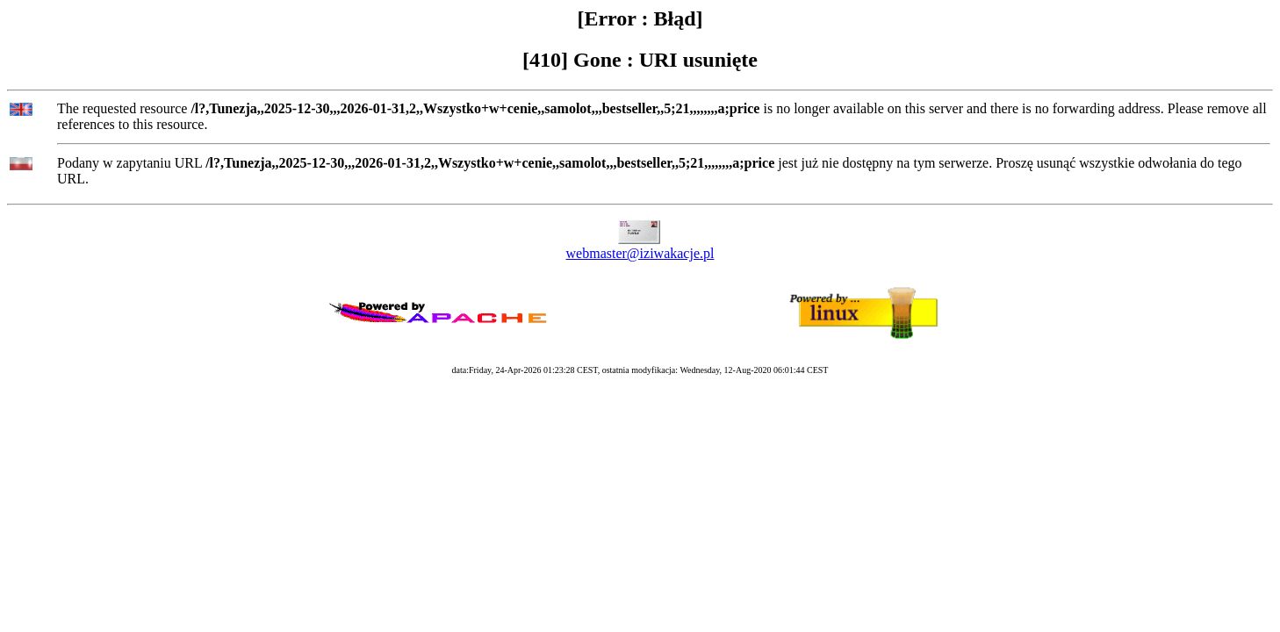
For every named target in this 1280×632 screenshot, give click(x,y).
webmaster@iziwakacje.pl (640, 253)
